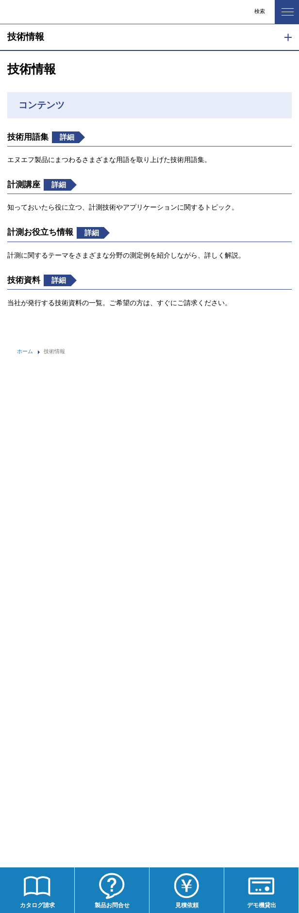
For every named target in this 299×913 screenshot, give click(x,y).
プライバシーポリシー (41, 754)
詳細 (67, 137)
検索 (259, 11)
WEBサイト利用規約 (39, 776)
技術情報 (25, 36)
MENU (284, 9)
